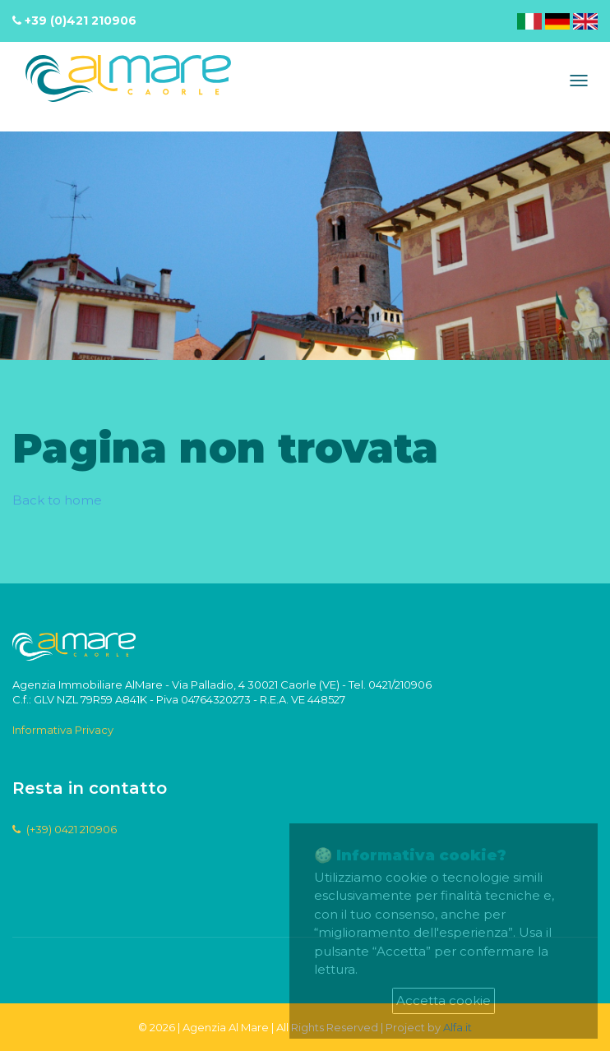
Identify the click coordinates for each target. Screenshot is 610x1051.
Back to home (57, 500)
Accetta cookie (443, 1000)
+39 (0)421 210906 (80, 20)
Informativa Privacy (62, 729)
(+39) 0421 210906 (64, 829)
